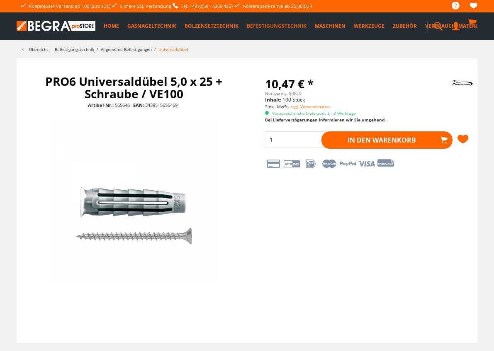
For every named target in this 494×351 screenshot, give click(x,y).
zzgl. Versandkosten (310, 106)
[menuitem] (451, 6)
